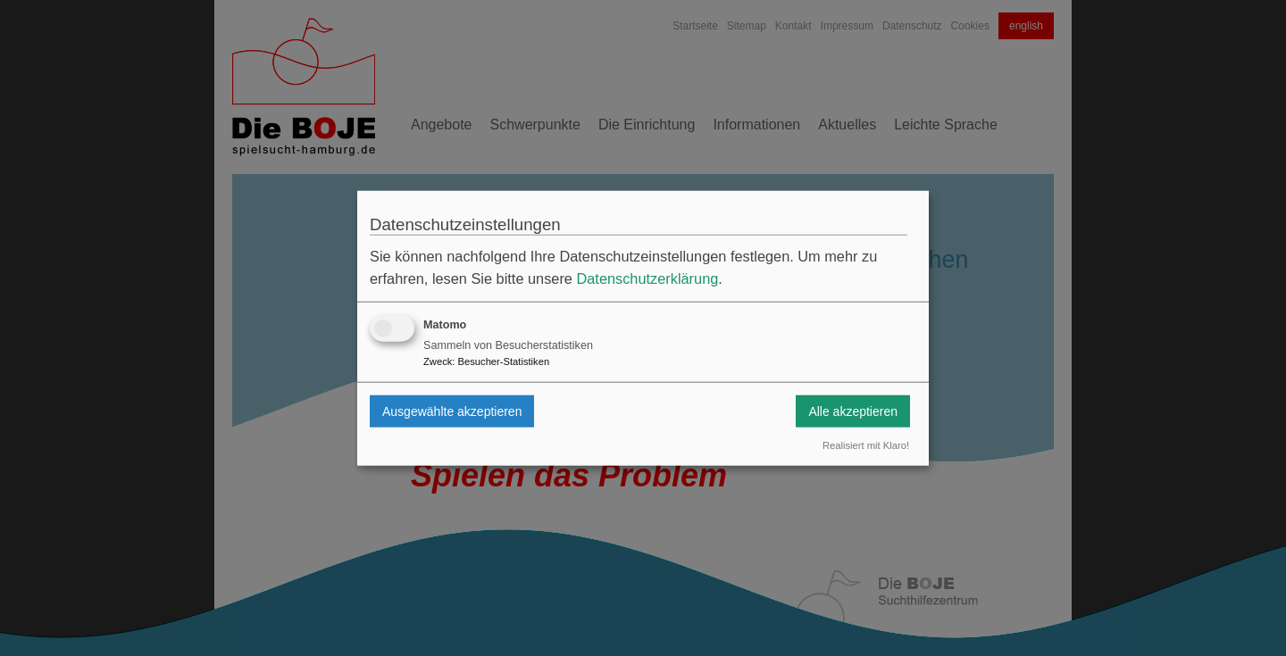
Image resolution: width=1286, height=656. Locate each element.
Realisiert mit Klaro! (866, 445)
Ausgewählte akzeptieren (452, 410)
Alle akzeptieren (853, 410)
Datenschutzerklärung (647, 278)
